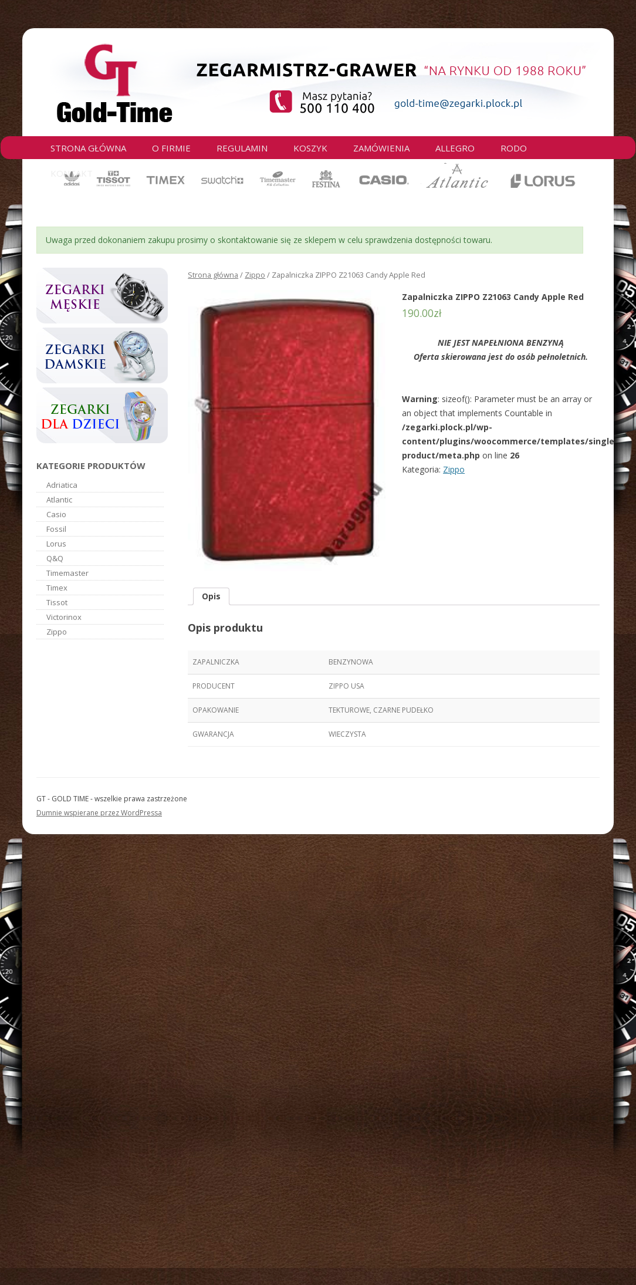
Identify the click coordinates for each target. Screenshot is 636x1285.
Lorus (56, 543)
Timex (56, 587)
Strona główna (88, 148)
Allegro (455, 148)
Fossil (56, 529)
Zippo (255, 274)
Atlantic (59, 499)
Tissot (56, 602)
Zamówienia (381, 148)
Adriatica (61, 485)
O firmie (171, 148)
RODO (513, 148)
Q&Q (54, 558)
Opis (211, 596)
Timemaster (67, 573)
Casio (56, 514)
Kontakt (71, 173)
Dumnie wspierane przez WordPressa (99, 813)
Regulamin (242, 148)
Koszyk (310, 148)
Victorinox (64, 617)
